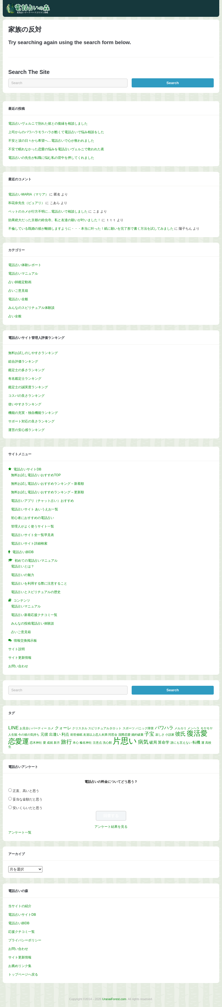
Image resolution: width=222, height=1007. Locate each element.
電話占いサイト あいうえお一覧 (34, 509)
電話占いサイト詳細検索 (29, 543)
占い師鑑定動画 (19, 282)
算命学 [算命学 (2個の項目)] (163, 742)
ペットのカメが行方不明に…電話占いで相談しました (48, 211)
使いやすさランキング (24, 404)
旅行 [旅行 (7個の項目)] (66, 742)
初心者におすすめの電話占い (32, 518)
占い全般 (14, 316)
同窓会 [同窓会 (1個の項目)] (112, 734)
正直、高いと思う (26, 791)
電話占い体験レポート (24, 265)
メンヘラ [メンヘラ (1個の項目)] (193, 728)
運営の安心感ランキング (26, 430)
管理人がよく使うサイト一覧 (32, 526)
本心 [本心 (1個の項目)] (76, 742)
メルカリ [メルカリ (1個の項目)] (180, 728)
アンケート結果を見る (111, 827)
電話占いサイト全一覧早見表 (32, 535)
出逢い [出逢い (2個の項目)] (55, 734)
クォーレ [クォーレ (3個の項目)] (63, 727)
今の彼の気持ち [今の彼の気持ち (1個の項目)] (28, 734)
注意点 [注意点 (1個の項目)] (97, 742)
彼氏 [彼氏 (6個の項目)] (180, 734)
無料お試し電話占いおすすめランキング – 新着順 (47, 484)
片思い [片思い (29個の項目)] (125, 740)
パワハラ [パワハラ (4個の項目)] (164, 727)
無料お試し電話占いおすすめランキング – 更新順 (47, 492)
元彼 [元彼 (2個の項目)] (44, 734)
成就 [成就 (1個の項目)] (50, 742)
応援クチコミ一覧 (21, 932)
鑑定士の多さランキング (26, 370)
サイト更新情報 (19, 658)
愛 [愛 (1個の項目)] (44, 742)
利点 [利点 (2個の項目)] (65, 734)
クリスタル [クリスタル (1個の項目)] (79, 728)
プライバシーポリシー (24, 940)
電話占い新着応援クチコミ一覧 (34, 615)
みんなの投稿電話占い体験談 (32, 623)
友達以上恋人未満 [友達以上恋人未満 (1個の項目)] (95, 734)
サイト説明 (16, 649)
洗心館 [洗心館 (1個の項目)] (107, 742)
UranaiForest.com (114, 999)
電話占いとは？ (22, 566)
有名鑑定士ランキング (24, 379)
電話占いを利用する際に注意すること (39, 583)
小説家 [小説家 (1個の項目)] (169, 734)
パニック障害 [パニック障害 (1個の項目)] (145, 728)
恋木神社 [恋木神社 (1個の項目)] (36, 742)
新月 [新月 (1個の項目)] (57, 742)
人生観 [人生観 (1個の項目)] (12, 734)
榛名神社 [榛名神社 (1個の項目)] (86, 742)
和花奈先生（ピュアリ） (26, 203)
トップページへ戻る (23, 974)
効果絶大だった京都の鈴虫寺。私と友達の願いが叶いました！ (54, 220)
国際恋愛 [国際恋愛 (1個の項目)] (124, 734)
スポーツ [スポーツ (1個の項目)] (129, 728)
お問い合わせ (18, 666)
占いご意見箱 (18, 291)
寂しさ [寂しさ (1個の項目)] (159, 734)
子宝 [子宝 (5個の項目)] (149, 734)
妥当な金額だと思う (27, 799)
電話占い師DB (18, 923)
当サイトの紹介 (19, 906)
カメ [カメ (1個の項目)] (51, 728)
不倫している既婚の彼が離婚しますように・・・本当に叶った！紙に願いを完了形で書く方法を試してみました (91, 229)
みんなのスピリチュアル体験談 (31, 308)
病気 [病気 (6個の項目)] (143, 742)
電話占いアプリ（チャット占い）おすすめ (42, 501)
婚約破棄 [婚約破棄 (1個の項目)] (137, 734)
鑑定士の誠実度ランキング (28, 387)
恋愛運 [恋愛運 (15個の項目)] (18, 741)
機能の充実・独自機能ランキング (33, 413)
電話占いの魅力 (22, 575)
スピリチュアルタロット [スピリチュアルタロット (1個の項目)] (104, 728)
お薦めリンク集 (19, 966)
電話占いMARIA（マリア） (28, 194)
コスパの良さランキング (26, 396)
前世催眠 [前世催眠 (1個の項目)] (76, 734)
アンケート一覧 (19, 832)
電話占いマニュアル (23, 273)
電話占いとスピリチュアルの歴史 (36, 592)
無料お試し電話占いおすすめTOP (36, 475)
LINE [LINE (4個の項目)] (13, 727)
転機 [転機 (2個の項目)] (196, 742)
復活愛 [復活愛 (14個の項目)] (197, 733)
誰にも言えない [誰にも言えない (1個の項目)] (181, 742)
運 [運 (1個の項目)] (202, 742)
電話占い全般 (18, 299)
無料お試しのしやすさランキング (33, 353)
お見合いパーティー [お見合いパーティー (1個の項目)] (33, 728)
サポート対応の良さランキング (31, 421)
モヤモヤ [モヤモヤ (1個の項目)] (207, 728)
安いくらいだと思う (27, 808)
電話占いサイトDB (22, 915)
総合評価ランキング (23, 361)
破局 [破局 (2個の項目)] (153, 742)
